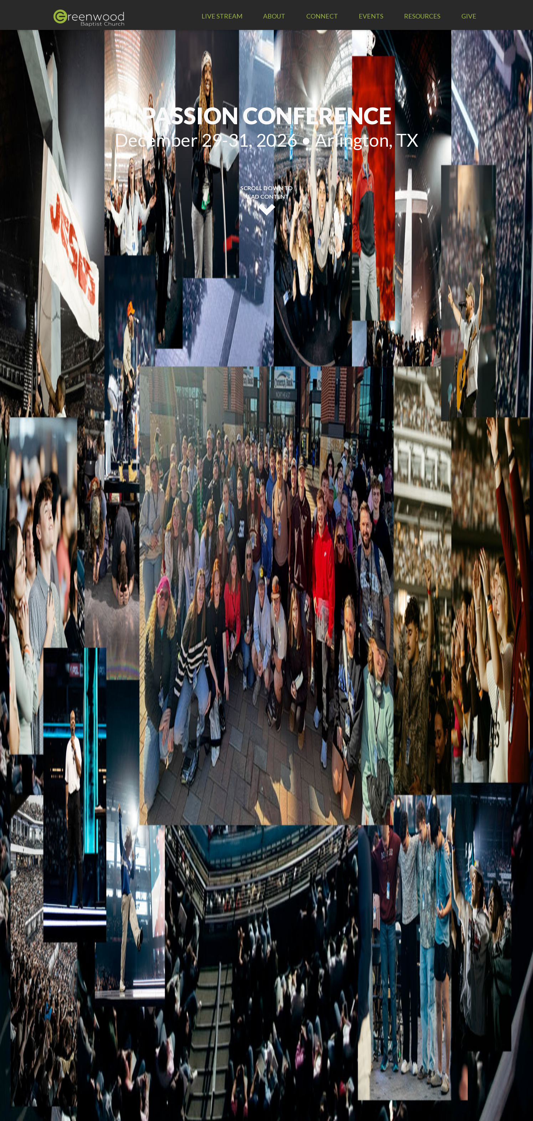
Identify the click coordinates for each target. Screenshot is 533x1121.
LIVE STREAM (221, 16)
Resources (422, 16)
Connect (322, 16)
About (274, 16)
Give (468, 16)
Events (371, 16)
